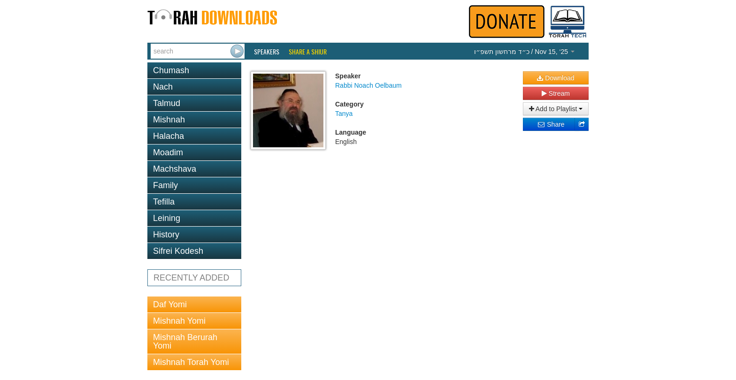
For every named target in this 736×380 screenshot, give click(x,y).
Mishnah (169, 119)
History (166, 234)
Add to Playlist (556, 109)
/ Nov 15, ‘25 (524, 51)
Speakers (266, 51)
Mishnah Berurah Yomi (185, 341)
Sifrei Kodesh (178, 251)
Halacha (168, 136)
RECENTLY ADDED (191, 277)
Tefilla (164, 201)
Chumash (171, 70)
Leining (166, 218)
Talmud (166, 103)
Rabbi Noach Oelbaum (368, 85)
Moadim (168, 152)
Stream (556, 93)
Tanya (344, 113)
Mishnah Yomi (179, 321)
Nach (163, 86)
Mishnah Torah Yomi (191, 362)
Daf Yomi (170, 304)
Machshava (174, 169)
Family (165, 185)
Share (550, 124)
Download (555, 78)
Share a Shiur (308, 51)
